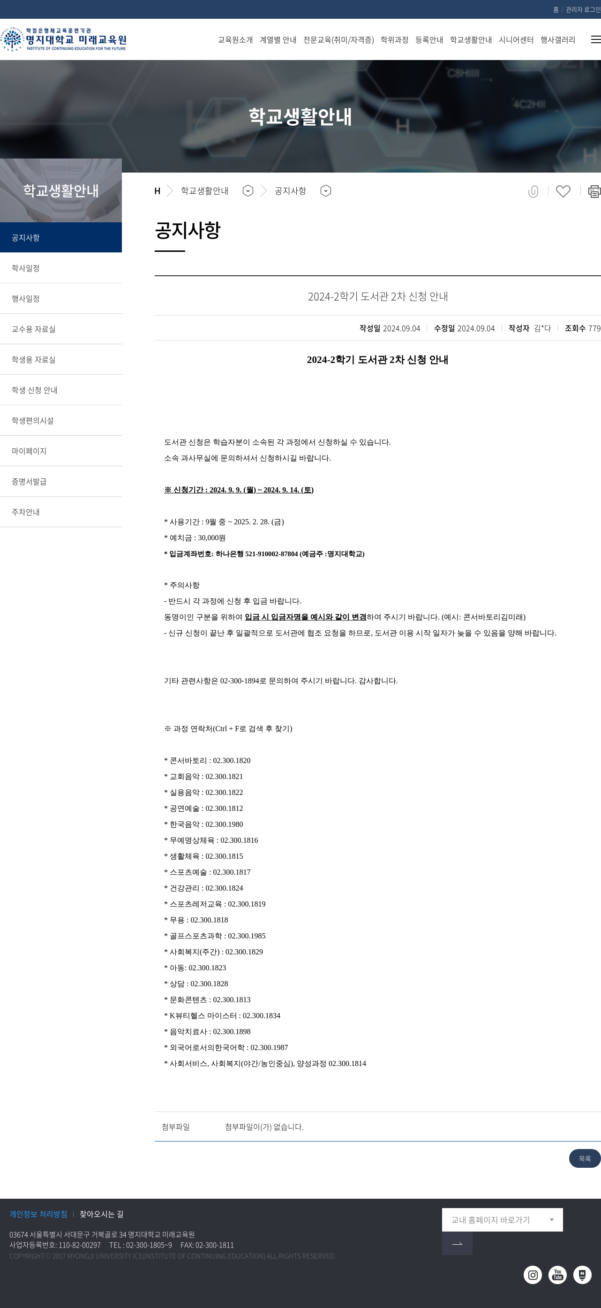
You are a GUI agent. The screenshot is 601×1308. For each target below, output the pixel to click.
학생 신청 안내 (35, 389)
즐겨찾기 (563, 191)
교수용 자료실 (34, 328)
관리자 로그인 (583, 9)
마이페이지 (29, 450)
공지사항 (26, 237)
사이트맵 (590, 39)
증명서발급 (29, 481)
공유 (533, 191)
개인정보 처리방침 (38, 1213)
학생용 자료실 (34, 359)
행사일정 (26, 298)
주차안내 (26, 511)
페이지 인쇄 (594, 191)
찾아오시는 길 (102, 1213)
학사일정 (26, 267)
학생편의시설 (33, 420)
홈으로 (157, 190)
